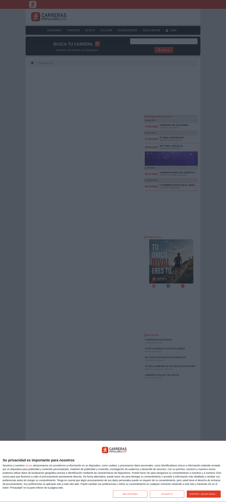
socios (28, 465)
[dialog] (113, 471)
